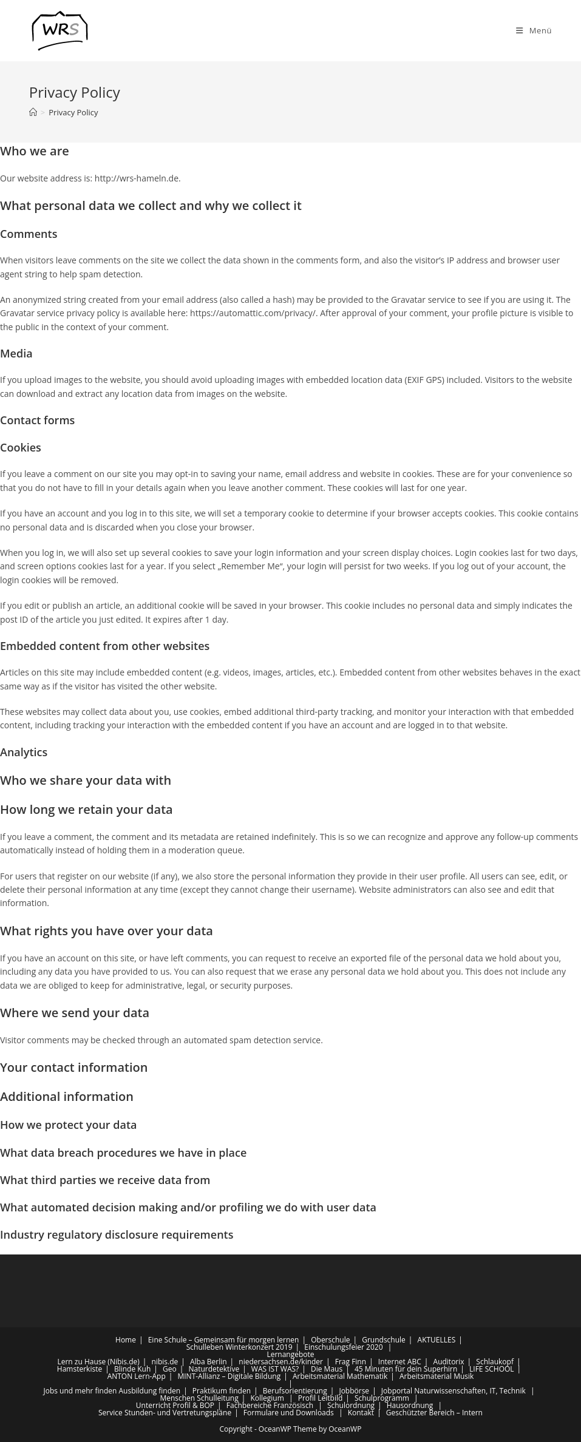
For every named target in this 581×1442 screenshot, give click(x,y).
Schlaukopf (495, 1361)
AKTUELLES (437, 1340)
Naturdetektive (213, 1369)
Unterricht (153, 1405)
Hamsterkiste (79, 1369)
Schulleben (204, 1347)
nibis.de (165, 1361)
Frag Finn (350, 1361)
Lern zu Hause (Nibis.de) (98, 1361)
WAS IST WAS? (275, 1369)
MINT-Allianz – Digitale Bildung (228, 1376)
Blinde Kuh (132, 1369)
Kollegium (267, 1398)
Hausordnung (410, 1405)
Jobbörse (354, 1391)
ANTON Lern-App (136, 1376)
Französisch (293, 1405)
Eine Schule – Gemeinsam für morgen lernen (223, 1340)
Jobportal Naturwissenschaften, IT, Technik (453, 1391)
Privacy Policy (73, 112)
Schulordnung (351, 1405)
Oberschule (330, 1340)
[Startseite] (33, 112)
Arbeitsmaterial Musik (436, 1376)
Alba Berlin (208, 1361)
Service (110, 1412)
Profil (307, 1398)
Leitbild (330, 1398)
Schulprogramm (382, 1398)
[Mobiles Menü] (534, 30)
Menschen (177, 1398)
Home (125, 1340)
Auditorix (448, 1361)
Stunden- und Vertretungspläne (177, 1412)
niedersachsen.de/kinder (281, 1361)
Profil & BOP (193, 1405)
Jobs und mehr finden (80, 1391)
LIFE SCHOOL (491, 1369)
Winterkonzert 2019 (258, 1347)
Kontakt (361, 1412)
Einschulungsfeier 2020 (343, 1347)
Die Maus (326, 1369)
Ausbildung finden (150, 1391)
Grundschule (384, 1340)
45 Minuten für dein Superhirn (406, 1369)
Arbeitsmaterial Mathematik (340, 1376)
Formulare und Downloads (288, 1412)
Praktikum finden (221, 1391)
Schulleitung (217, 1398)
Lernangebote (290, 1354)
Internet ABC (399, 1361)
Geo (170, 1369)
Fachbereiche (249, 1405)
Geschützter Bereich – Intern (434, 1412)
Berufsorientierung (295, 1391)
